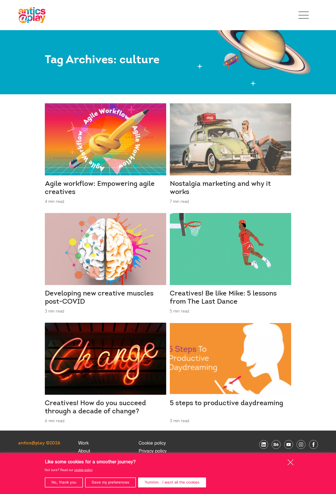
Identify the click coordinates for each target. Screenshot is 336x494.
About (84, 451)
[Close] (290, 462)
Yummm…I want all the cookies (172, 482)
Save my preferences (110, 482)
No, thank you (63, 482)
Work (83, 443)
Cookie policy (152, 443)
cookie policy (83, 470)
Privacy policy (153, 451)
